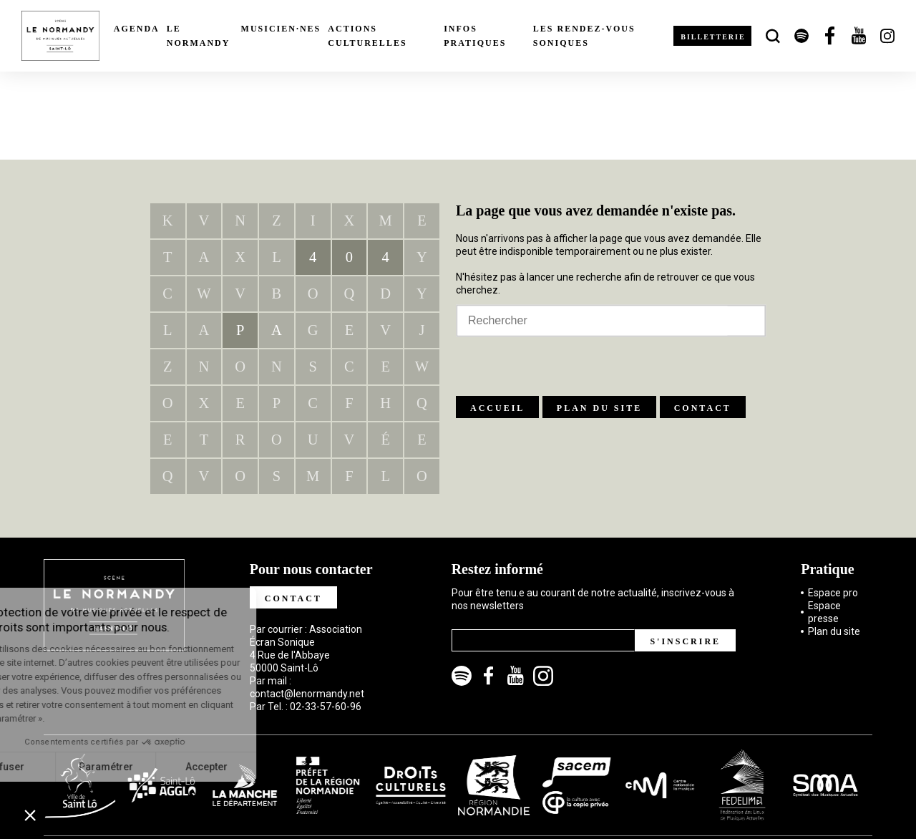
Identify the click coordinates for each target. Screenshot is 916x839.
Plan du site (599, 408)
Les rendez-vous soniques (584, 36)
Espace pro (833, 592)
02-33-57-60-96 (325, 706)
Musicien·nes (281, 29)
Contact (702, 408)
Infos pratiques (475, 36)
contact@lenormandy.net (307, 693)
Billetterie (713, 37)
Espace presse (824, 612)
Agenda (137, 29)
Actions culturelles (367, 36)
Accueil (497, 408)
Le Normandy (198, 36)
